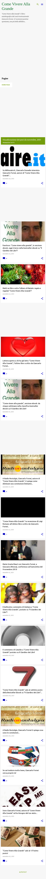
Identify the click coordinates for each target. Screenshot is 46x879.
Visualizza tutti (8, 142)
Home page (6, 85)
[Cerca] (37, 4)
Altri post (23, 872)
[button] (42, 183)
